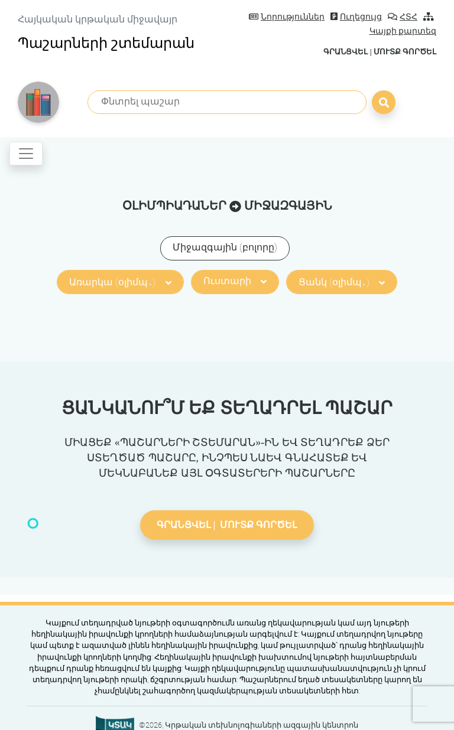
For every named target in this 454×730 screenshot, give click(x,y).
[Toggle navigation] (26, 153)
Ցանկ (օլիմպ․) (342, 282)
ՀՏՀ (402, 16)
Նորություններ (287, 16)
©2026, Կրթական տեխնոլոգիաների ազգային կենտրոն (248, 725)
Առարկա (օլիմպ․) (120, 282)
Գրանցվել (345, 51)
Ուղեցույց (356, 16)
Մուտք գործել (405, 51)
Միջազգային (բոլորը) (225, 247)
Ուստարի (235, 280)
